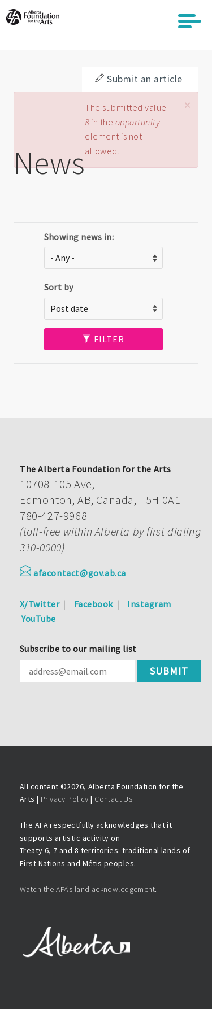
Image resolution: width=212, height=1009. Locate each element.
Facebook (93, 604)
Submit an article (138, 79)
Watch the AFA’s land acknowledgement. (88, 889)
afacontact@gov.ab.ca (73, 573)
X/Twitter (39, 604)
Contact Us (113, 799)
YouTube (38, 618)
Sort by (58, 287)
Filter (103, 339)
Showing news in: (79, 236)
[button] (187, 105)
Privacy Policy (65, 799)
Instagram (149, 604)
